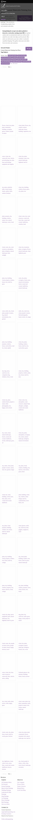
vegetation (25, 131)
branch (20, 649)
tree (30, 131)
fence (3, 734)
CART (3, 19)
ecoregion (9, 129)
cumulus (21, 224)
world (8, 496)
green (3, 131)
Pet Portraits (5, 784)
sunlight (4, 255)
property (7, 216)
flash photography (23, 315)
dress (8, 645)
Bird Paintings (5, 802)
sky (10, 125)
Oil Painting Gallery (7, 782)
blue (3, 498)
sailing (7, 678)
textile (23, 317)
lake (13, 160)
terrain (3, 440)
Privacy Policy (20, 784)
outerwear (26, 311)
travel (7, 407)
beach (20, 284)
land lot (25, 162)
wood (9, 222)
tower (9, 498)
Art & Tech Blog (21, 790)
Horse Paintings (5, 800)
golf (9, 616)
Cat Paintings (5, 798)
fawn (8, 377)
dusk (9, 253)
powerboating (5, 160)
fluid (28, 404)
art (2, 442)
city (19, 191)
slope (29, 251)
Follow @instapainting (7, 819)
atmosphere (10, 249)
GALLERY (4, 10)
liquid (25, 404)
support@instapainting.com (8, 812)
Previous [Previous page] (5, 67)
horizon (4, 649)
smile (6, 311)
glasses (23, 525)
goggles (20, 529)
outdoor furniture (6, 193)
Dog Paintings (5, 796)
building (4, 129)
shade (3, 191)
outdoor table (9, 191)
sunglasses (25, 529)
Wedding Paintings (6, 790)
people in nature (9, 313)
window (7, 131)
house (25, 129)
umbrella (9, 187)
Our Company (20, 782)
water (3, 156)
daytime (21, 674)
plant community (6, 127)
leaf (3, 469)
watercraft (4, 158)
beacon (9, 767)
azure (28, 280)
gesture (4, 319)
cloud (7, 125)
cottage (4, 562)
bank (24, 224)
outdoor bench (5, 402)
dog (5, 371)
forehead (21, 672)
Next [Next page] (10, 67)
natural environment (24, 282)
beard (20, 317)
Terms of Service (21, 786)
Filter (29, 48)
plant (12, 125)
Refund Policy (20, 788)
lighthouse (6, 761)
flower (3, 125)
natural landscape (23, 160)
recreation (21, 767)
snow (8, 371)
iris (26, 317)
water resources (6, 674)
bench (10, 407)
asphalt (9, 348)
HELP (3, 16)
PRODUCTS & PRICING (8, 13)
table (3, 189)
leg (3, 315)
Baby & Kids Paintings (7, 788)
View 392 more (13, 63)
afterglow (7, 251)
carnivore (4, 373)
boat (9, 158)
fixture (23, 589)
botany (10, 189)
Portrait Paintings (6, 786)
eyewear (27, 676)
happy (29, 317)
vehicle (12, 158)
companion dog (6, 375)
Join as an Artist (6, 804)
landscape (8, 440)
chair (27, 763)
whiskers (4, 377)
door (20, 377)
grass (28, 189)
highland (21, 162)
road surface (9, 346)
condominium (22, 500)
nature (3, 220)
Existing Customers (6, 814)
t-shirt (7, 703)
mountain (21, 158)
